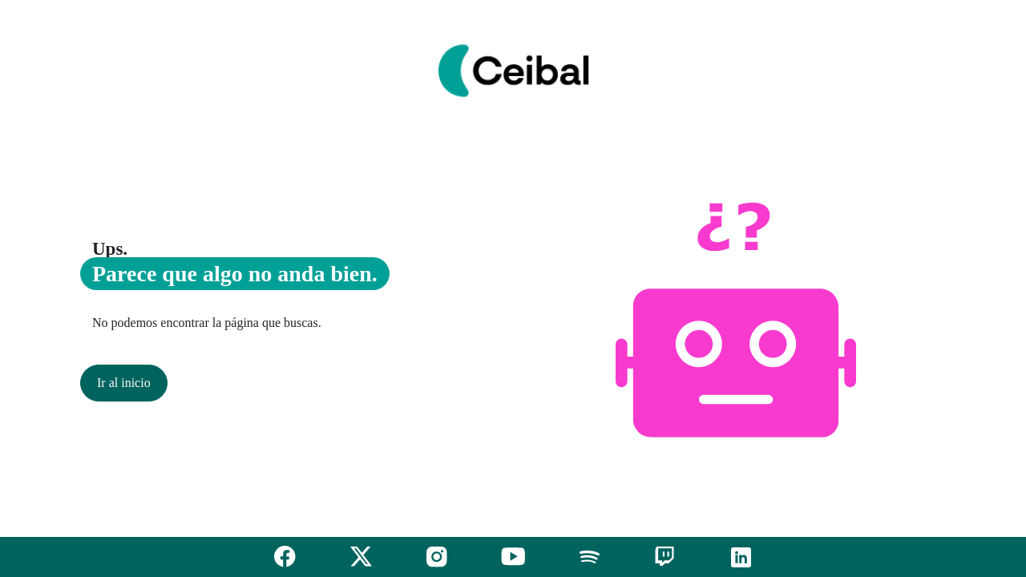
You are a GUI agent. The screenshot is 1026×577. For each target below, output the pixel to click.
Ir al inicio (124, 382)
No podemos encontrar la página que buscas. (206, 322)
